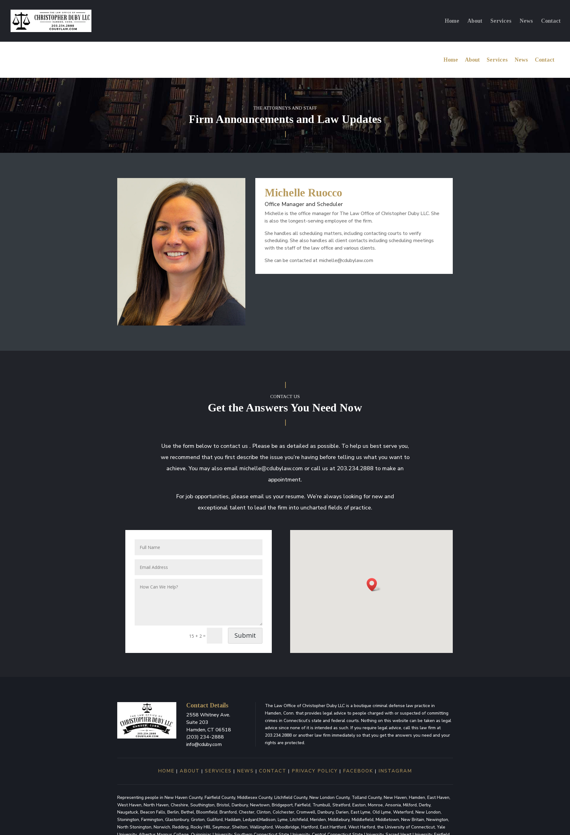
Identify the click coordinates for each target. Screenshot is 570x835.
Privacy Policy (315, 777)
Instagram (395, 777)
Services (501, 21)
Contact (551, 21)
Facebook (358, 777)
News (526, 21)
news (245, 777)
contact (272, 777)
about (190, 777)
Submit (245, 641)
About (474, 21)
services (217, 777)
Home (452, 21)
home (166, 777)
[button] (374, 590)
